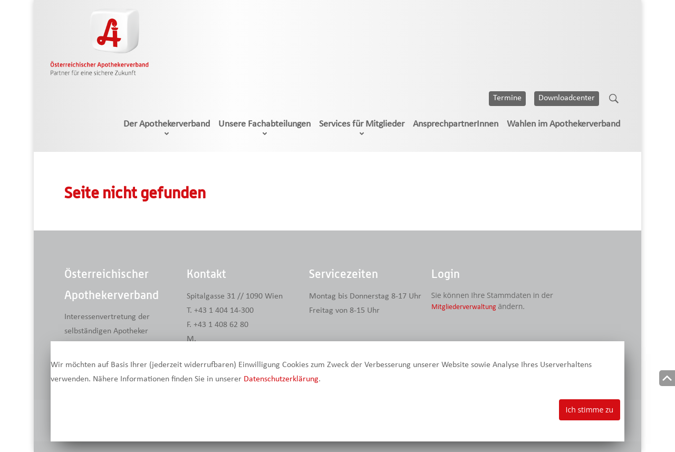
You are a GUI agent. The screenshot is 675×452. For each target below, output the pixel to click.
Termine (507, 98)
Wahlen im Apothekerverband (563, 124)
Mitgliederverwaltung (463, 307)
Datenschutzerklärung (281, 379)
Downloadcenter (566, 98)
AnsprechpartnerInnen (455, 124)
